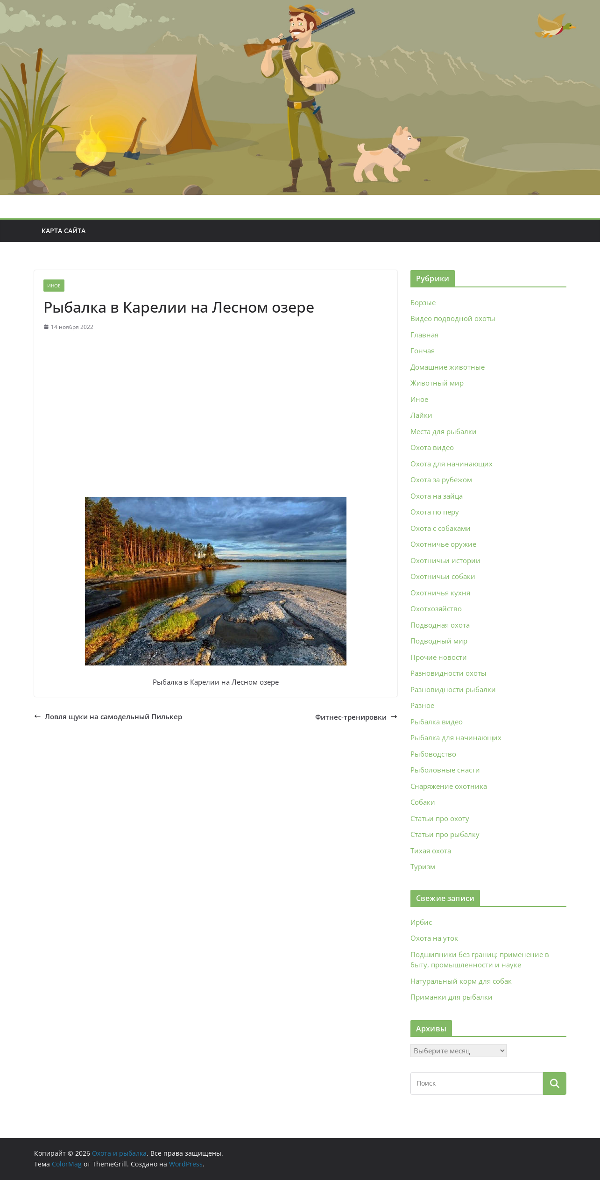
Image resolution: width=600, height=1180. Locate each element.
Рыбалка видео (436, 721)
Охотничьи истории (445, 560)
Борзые (423, 302)
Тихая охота (430, 850)
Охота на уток (434, 938)
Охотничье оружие (443, 544)
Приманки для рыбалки (451, 996)
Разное (422, 705)
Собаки (422, 802)
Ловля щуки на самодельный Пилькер (108, 716)
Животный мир (437, 382)
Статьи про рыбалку (445, 834)
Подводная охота (440, 624)
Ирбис (421, 922)
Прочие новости (438, 657)
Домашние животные (447, 367)
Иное (54, 285)
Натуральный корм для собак (461, 981)
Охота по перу (434, 511)
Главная (424, 334)
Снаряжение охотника (448, 786)
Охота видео (432, 447)
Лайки (421, 415)
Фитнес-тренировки (356, 717)
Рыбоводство (433, 753)
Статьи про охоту (439, 818)
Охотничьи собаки (442, 576)
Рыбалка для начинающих (455, 737)
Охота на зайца (436, 496)
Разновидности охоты (448, 673)
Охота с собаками (440, 528)
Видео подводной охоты (452, 318)
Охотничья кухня (440, 592)
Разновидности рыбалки (453, 689)
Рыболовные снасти (445, 769)
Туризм (422, 866)
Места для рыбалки (443, 431)
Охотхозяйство (436, 608)
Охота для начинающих (451, 463)
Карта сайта (63, 230)
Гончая (422, 350)
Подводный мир (438, 640)
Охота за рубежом (441, 479)
